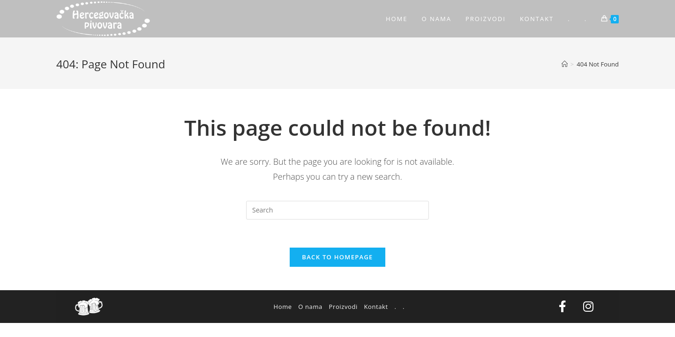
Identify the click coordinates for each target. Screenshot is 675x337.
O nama (310, 306)
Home (283, 306)
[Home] (565, 64)
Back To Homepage (337, 257)
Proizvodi (343, 306)
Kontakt (376, 306)
